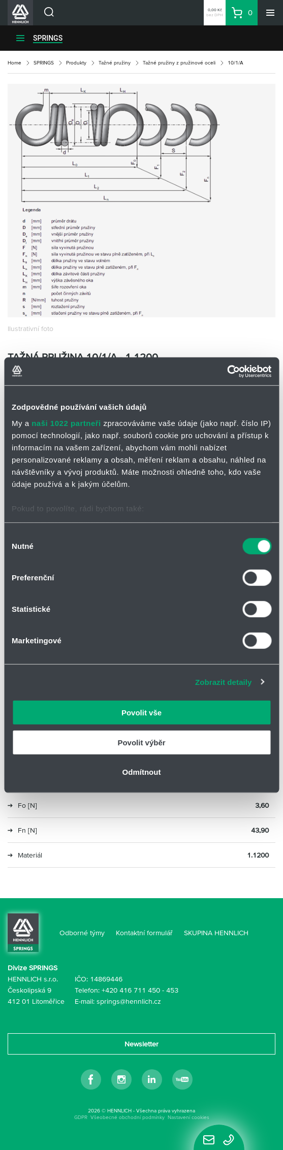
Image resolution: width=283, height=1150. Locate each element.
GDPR (80, 1117)
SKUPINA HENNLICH (216, 933)
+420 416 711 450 (131, 990)
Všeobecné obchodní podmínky (127, 1117)
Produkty (76, 62)
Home (14, 62)
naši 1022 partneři (66, 422)
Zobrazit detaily (223, 681)
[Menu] (270, 12)
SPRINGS (47, 38)
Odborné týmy (82, 933)
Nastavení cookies (188, 1117)
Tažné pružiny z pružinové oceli (179, 62)
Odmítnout (141, 772)
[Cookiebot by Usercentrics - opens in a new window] (226, 371)
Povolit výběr (141, 742)
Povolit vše (141, 712)
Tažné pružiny (115, 62)
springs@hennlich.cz (129, 1001)
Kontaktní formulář (144, 933)
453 (172, 990)
